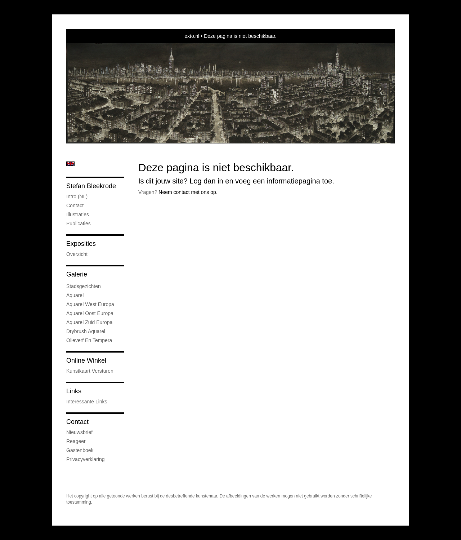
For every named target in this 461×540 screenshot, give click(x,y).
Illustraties (77, 214)
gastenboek (80, 450)
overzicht (77, 254)
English (70, 163)
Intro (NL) (77, 196)
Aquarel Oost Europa (89, 313)
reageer (76, 441)
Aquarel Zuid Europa (89, 322)
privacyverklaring (85, 459)
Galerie (76, 274)
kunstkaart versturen (89, 371)
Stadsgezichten (83, 286)
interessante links (86, 401)
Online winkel (86, 360)
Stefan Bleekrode (91, 186)
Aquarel (75, 295)
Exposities (81, 243)
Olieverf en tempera (89, 340)
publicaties (78, 223)
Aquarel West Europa (90, 304)
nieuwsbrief (79, 432)
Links (73, 391)
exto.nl (191, 36)
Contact (75, 205)
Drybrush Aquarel (85, 331)
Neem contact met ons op (187, 192)
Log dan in (206, 181)
